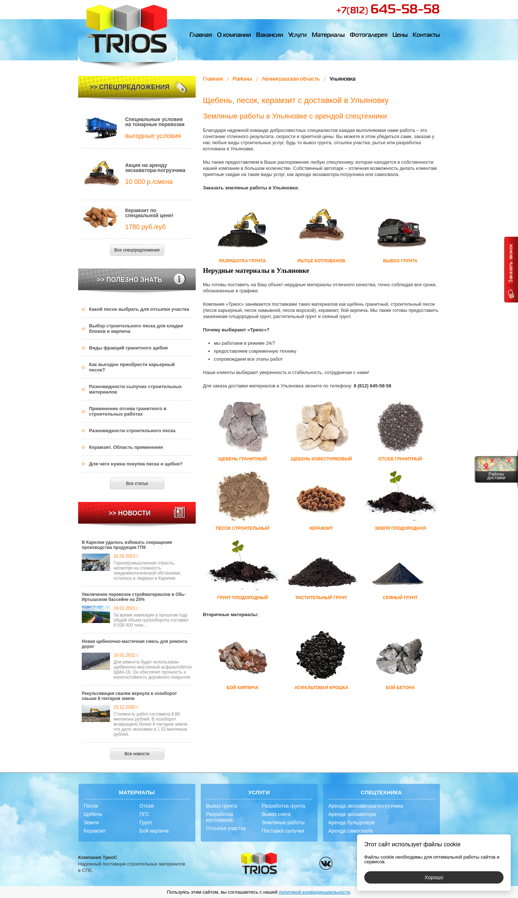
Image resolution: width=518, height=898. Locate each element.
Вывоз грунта (221, 806)
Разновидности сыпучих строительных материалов (135, 389)
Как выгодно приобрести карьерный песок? (132, 367)
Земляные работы (283, 822)
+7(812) (388, 11)
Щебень (93, 814)
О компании (234, 35)
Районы (242, 79)
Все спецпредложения (137, 250)
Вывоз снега (276, 814)
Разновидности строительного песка (132, 430)
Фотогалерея (368, 35)
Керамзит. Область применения (126, 447)
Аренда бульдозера (351, 822)
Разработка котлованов (219, 817)
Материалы (328, 35)
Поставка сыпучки (283, 831)
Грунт (146, 822)
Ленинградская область (291, 79)
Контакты (426, 35)
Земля (91, 822)
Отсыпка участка (226, 828)
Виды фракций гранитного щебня (128, 348)
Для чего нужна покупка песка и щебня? (136, 464)
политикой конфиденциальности (314, 892)
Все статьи (137, 483)
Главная (201, 35)
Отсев (147, 806)
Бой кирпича (154, 831)
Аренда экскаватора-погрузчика (365, 806)
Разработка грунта (283, 806)
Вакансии (269, 35)
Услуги (297, 35)
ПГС (144, 814)
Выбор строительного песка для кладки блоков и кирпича (136, 328)
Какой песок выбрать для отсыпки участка (139, 309)
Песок (91, 806)
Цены (400, 35)
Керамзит (95, 831)
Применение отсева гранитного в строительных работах (127, 411)
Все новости (136, 753)
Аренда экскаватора (352, 814)
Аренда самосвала (350, 831)
